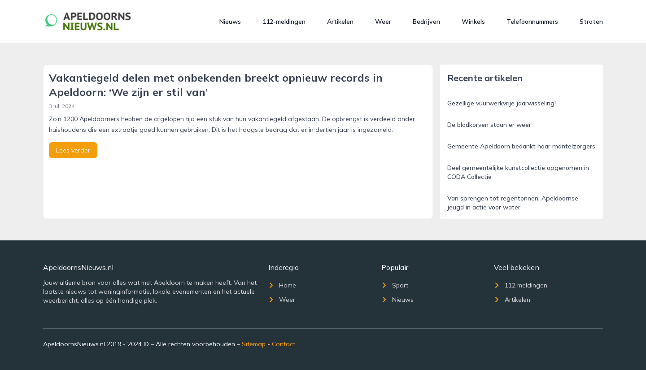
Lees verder (73, 150)
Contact (283, 344)
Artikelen (340, 21)
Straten (591, 21)
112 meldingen (520, 285)
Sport (394, 285)
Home (282, 285)
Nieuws (230, 21)
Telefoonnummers (532, 21)
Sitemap (254, 344)
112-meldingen (284, 21)
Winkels (473, 21)
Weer (383, 21)
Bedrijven (426, 21)
